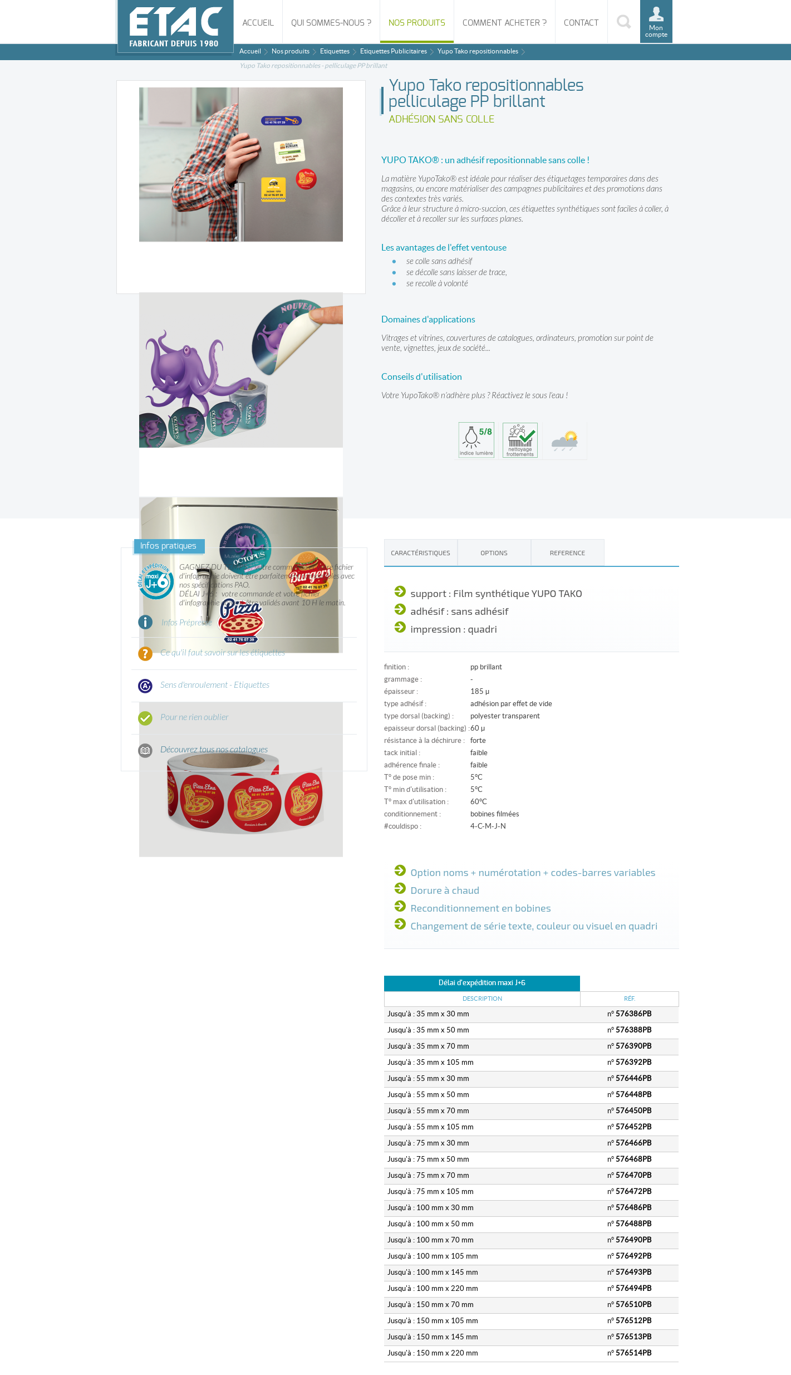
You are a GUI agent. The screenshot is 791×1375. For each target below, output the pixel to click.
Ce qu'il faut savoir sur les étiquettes (222, 653)
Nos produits (417, 23)
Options (493, 552)
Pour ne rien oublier (194, 717)
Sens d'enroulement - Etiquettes (214, 685)
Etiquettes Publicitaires (393, 51)
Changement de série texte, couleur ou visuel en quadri (534, 925)
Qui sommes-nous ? (331, 23)
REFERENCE (567, 552)
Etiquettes (335, 51)
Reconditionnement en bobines (481, 908)
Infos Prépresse (186, 623)
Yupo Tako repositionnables (478, 51)
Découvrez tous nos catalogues (214, 750)
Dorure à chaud (445, 890)
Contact (581, 23)
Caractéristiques (420, 552)
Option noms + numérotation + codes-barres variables (533, 872)
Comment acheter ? (505, 23)
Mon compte (656, 31)
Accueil (258, 23)
